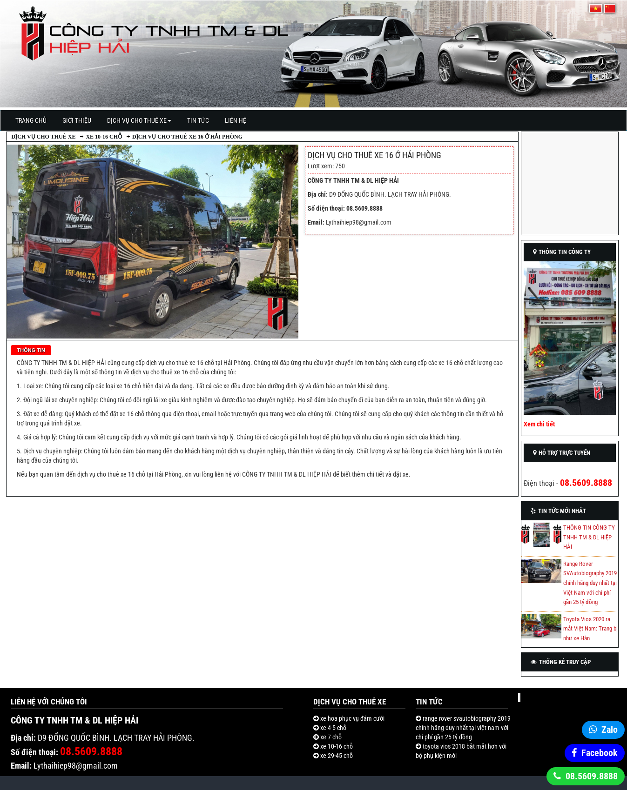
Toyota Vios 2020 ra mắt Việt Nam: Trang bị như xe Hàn (590, 629)
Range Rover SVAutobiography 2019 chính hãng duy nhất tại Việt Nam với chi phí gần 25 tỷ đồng (590, 582)
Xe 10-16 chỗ (104, 136)
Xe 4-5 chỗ (332, 727)
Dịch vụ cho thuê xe (139, 120)
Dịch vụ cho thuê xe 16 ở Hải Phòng (187, 136)
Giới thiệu (76, 120)
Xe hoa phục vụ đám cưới (351, 718)
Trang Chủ (31, 120)
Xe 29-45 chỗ (336, 755)
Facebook (599, 752)
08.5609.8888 (592, 776)
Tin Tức (198, 120)
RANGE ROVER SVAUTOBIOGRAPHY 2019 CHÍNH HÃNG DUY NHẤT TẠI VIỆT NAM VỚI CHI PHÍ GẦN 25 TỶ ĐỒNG (463, 728)
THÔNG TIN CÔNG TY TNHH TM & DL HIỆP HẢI (589, 537)
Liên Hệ (235, 120)
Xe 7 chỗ (330, 737)
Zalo (609, 729)
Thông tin (31, 350)
